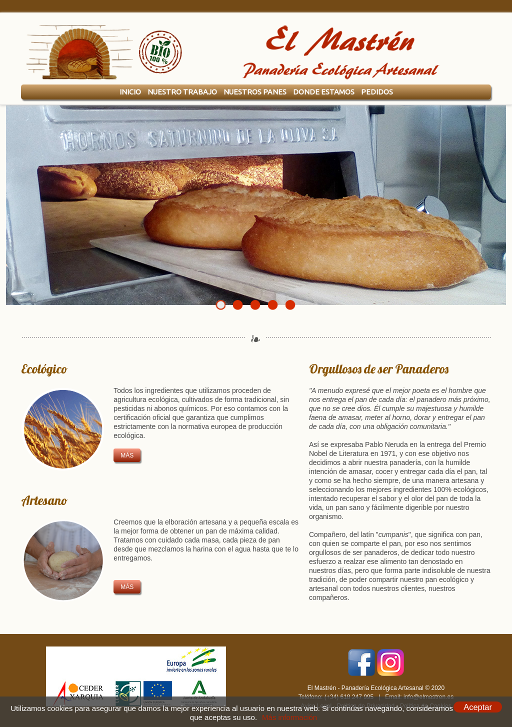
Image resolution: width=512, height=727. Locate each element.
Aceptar (478, 707)
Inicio (130, 92)
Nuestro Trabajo (182, 92)
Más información (289, 717)
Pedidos (377, 92)
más (127, 455)
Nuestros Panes (255, 92)
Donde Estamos (323, 92)
